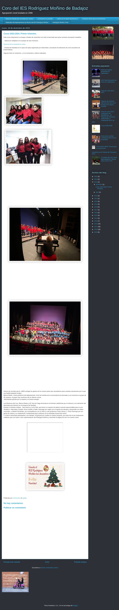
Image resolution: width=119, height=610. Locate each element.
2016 (96, 212)
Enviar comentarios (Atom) (49, 567)
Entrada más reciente (12, 562)
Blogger (75, 605)
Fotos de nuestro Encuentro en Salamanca (106, 71)
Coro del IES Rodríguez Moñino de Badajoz (45, 8)
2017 (96, 210)
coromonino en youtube (45, 19)
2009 (96, 232)
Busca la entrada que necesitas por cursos (19, 19)
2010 (96, 229)
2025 (96, 176)
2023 (96, 182)
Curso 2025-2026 (106, 125)
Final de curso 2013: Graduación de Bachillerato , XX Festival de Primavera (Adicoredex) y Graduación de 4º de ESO (103, 117)
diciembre (99, 184)
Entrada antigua (80, 562)
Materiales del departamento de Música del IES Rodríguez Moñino (27, 22)
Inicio (47, 562)
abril (97, 192)
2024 (96, 179)
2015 (96, 215)
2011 (96, 226)
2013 (96, 221)
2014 (96, 218)
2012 (96, 224)
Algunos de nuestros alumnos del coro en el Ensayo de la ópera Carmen (108, 103)
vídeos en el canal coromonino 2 (67, 19)
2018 (96, 207)
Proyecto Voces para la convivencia (93, 19)
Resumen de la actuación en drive (14, 44)
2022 (96, 196)
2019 (96, 204)
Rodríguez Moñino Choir (61, 22)
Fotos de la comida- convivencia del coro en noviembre (108, 137)
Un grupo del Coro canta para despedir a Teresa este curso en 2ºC (109, 159)
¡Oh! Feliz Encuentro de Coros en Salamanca (108, 81)
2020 (96, 201)
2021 (96, 198)
